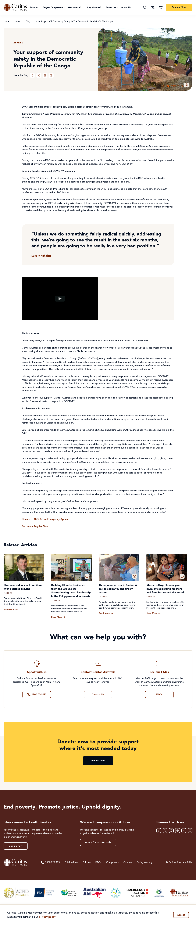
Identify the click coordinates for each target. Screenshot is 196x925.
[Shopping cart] (160, 7)
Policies (86, 862)
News (17, 21)
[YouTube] (183, 830)
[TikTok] (190, 830)
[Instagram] (51, 75)
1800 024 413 (50, 862)
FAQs (98, 862)
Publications (71, 862)
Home (6, 21)
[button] (35, 7)
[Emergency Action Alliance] (137, 893)
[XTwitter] (38, 75)
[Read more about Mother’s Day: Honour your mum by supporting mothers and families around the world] (153, 613)
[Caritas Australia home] (15, 7)
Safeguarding (144, 862)
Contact (127, 862)
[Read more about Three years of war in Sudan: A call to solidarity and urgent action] (106, 613)
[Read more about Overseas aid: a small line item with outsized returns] (11, 609)
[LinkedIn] (45, 75)
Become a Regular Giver (35, 526)
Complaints (112, 862)
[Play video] (60, 299)
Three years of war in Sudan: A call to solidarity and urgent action (118, 589)
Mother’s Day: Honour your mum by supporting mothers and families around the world (165, 589)
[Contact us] (152, 7)
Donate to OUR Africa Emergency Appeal (45, 519)
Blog (28, 21)
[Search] (144, 7)
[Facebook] (32, 75)
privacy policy (47, 917)
